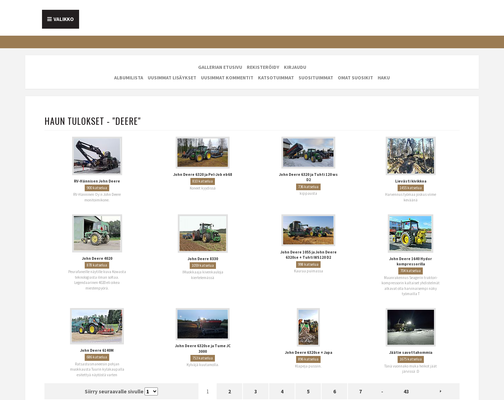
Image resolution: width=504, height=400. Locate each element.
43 (406, 391)
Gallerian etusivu (220, 67)
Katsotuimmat (276, 77)
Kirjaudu (295, 67)
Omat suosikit (355, 77)
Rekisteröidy (263, 67)
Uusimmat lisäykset (172, 77)
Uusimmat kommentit (227, 77)
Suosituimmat (316, 77)
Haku (384, 77)
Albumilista (128, 77)
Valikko (64, 19)
